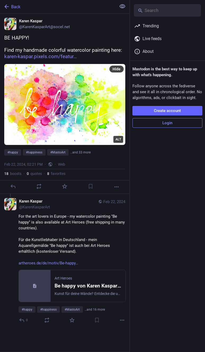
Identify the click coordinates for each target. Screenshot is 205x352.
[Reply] (13, 186)
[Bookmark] (90, 186)
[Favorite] (64, 186)
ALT (118, 139)
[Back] (57, 6)
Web (61, 164)
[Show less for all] (122, 6)
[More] (116, 187)
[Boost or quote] (39, 186)
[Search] (167, 10)
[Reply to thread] (24, 320)
